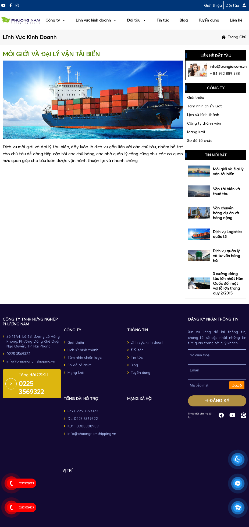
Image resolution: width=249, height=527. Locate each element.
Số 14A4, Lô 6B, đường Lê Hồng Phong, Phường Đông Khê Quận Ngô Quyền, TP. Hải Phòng (33, 341)
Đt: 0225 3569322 (82, 418)
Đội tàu (232, 5)
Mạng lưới (196, 131)
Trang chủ (237, 36)
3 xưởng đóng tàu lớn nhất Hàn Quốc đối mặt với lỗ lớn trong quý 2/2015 (228, 283)
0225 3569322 (18, 354)
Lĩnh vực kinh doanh (96, 20)
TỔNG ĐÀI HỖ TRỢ (81, 398)
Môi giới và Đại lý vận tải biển (228, 171)
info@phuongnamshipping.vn (30, 361)
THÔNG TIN (137, 330)
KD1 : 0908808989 (83, 426)
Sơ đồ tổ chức (199, 140)
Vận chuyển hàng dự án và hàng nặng (226, 213)
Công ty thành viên (204, 123)
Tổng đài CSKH (33, 374)
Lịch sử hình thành (203, 114)
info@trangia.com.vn (228, 66)
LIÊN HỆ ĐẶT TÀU (216, 55)
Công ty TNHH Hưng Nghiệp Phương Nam (30, 321)
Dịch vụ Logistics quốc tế (227, 234)
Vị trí (67, 470)
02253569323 (26, 483)
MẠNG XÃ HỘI (139, 398)
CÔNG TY (72, 330)
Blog (184, 20)
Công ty (55, 20)
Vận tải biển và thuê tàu (226, 191)
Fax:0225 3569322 (82, 411)
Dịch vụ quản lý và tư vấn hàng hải (226, 255)
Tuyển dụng (208, 20)
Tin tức (162, 20)
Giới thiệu (213, 5)
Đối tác (137, 350)
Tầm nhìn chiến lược (204, 106)
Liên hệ (236, 20)
